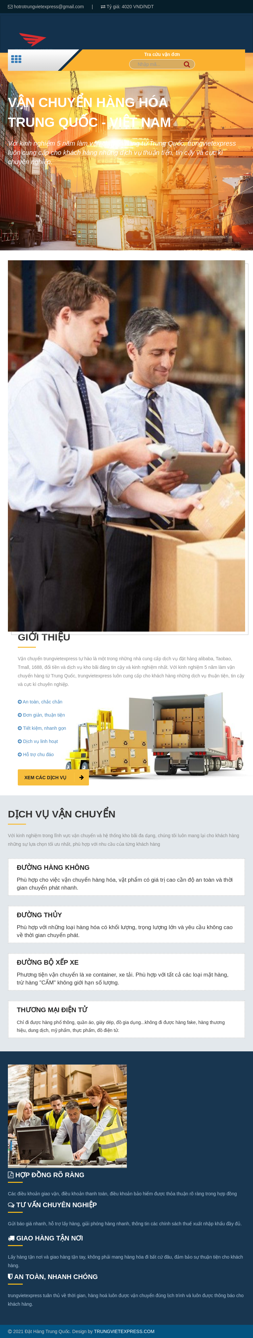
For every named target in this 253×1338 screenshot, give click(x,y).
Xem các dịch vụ (54, 777)
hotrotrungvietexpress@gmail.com (49, 6)
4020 (127, 6)
